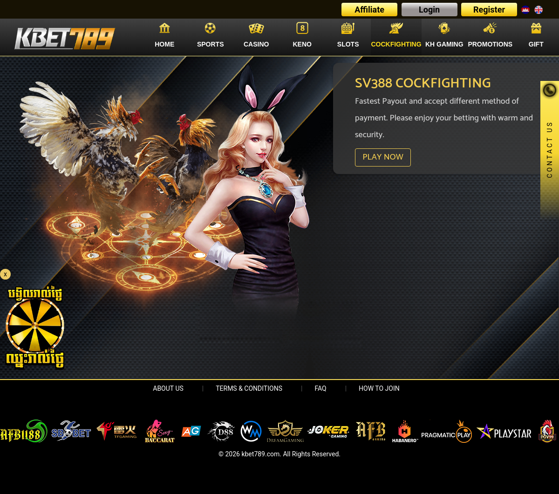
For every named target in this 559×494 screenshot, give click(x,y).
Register (489, 9)
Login (429, 9)
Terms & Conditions (249, 388)
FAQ (320, 388)
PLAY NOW (382, 157)
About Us (168, 388)
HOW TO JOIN (379, 388)
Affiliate (369, 9)
